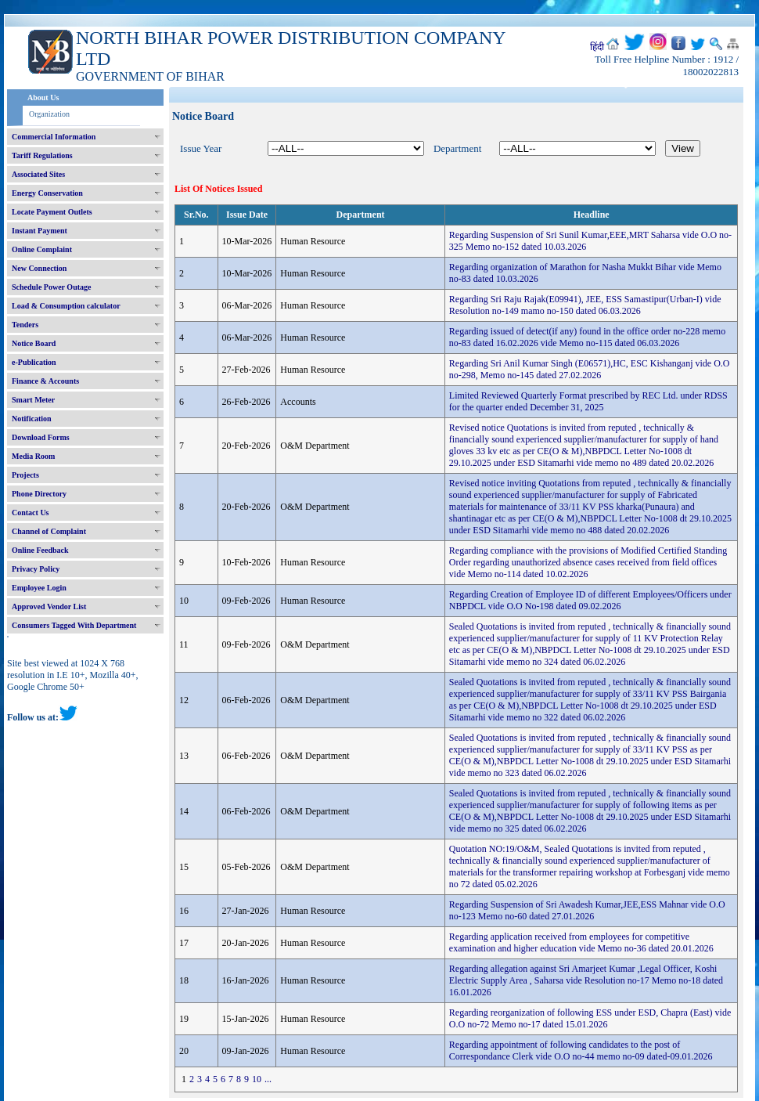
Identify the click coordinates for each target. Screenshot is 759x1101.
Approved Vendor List (49, 606)
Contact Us (30, 512)
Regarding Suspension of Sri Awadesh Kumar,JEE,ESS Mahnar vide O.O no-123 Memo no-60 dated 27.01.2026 (587, 910)
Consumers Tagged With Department (74, 625)
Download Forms (41, 437)
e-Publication (34, 362)
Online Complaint (42, 249)
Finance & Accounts (45, 381)
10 (256, 1079)
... (268, 1079)
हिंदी (597, 47)
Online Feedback (40, 550)
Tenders (25, 324)
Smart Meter (33, 399)
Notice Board (34, 343)
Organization (49, 114)
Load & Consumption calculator (66, 305)
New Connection (39, 268)
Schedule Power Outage (51, 287)
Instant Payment (39, 230)
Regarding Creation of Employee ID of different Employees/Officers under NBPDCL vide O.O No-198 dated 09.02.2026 (590, 600)
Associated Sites (38, 174)
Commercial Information (53, 136)
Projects (25, 475)
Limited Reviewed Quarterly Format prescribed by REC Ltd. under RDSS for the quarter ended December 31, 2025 (588, 401)
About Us (43, 97)
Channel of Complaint (49, 531)
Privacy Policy (35, 569)
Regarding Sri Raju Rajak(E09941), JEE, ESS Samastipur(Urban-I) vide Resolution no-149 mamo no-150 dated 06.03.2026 (585, 305)
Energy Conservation (47, 193)
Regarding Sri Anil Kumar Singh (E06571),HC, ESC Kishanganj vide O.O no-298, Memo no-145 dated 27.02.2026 (589, 369)
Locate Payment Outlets (52, 212)
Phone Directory (39, 493)
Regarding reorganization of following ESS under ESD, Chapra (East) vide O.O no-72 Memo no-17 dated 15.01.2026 (590, 1018)
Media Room (33, 456)
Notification (32, 418)
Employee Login (39, 587)
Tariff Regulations (42, 155)
